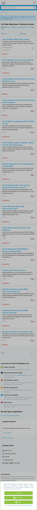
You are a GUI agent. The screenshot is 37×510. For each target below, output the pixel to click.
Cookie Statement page (26, 505)
